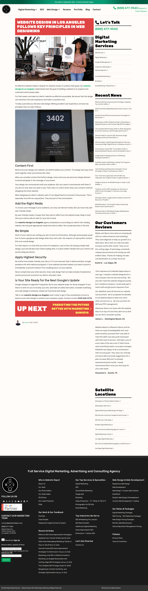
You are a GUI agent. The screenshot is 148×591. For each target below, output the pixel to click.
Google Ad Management (102, 62)
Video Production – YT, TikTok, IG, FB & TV (91, 501)
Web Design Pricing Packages (123, 519)
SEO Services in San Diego (103, 420)
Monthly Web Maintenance (122, 523)
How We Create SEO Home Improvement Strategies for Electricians (112, 116)
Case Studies (43, 519)
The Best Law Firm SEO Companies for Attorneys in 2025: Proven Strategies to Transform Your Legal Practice (111, 191)
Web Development (101, 70)
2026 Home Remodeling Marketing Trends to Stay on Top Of (113, 110)
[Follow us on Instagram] (10, 501)
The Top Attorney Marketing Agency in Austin (109, 429)
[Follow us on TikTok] (21, 501)
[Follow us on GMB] (16, 501)
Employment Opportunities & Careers (52, 523)
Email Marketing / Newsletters (104, 86)
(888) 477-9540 (125, 8)
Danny (27, 322)
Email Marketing (81, 508)
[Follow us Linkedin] (24, 501)
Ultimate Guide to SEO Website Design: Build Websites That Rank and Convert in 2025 (112, 212)
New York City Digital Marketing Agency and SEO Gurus (112, 444)
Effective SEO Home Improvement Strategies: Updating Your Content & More (113, 103)
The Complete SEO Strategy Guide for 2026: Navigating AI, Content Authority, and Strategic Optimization (113, 130)
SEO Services (99, 53)
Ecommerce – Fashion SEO (85, 533)
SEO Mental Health (82, 523)
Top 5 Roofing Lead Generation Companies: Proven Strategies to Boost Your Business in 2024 (111, 170)
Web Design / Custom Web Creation (125, 491)
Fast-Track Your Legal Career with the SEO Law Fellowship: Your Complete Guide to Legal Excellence (111, 177)
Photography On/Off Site (85, 504)
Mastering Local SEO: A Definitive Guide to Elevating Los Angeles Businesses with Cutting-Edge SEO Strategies (112, 123)
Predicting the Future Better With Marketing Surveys (72, 308)
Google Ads (80, 494)
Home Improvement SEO (84, 530)
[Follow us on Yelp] (12, 501)
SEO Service (105, 588)
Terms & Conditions (119, 541)
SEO (42, 9)
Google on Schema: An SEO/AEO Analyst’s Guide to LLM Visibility (112, 183)
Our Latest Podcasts (46, 501)
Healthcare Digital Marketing (86, 526)
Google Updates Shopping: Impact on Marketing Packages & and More (110, 157)
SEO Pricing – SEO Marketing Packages (126, 516)
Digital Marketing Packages (122, 513)
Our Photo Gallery (44, 491)
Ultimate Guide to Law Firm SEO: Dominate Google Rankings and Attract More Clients (111, 136)
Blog (88, 9)
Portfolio (78, 9)
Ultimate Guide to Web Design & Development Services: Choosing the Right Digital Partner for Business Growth (112, 143)
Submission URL (7, 553)
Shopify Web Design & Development (125, 498)
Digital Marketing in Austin (103, 434)
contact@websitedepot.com (11, 523)
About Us (41, 484)
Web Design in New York (102, 406)
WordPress (116, 494)
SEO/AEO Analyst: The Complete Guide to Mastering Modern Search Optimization (111, 205)
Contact (97, 9)
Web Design (53, 9)
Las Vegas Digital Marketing (103, 439)
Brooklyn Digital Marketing (103, 425)
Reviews (67, 9)
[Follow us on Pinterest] (27, 501)
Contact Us (80, 545)
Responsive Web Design (102, 67)
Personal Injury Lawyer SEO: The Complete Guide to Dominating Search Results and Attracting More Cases (112, 150)
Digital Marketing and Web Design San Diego (108, 410)
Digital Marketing (27, 9)
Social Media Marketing (102, 76)
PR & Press (42, 498)
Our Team (41, 487)
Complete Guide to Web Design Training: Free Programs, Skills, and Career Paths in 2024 (112, 163)
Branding (98, 81)
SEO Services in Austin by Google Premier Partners (111, 415)
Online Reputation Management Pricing (127, 526)
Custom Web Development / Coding (125, 501)
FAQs (40, 504)
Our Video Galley (44, 494)
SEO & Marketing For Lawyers (86, 519)
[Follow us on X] (7, 501)
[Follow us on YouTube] (19, 501)
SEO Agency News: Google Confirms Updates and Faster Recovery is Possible (112, 199)
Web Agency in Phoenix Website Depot (107, 401)
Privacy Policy (117, 538)
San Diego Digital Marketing (103, 448)
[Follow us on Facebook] (4, 501)
